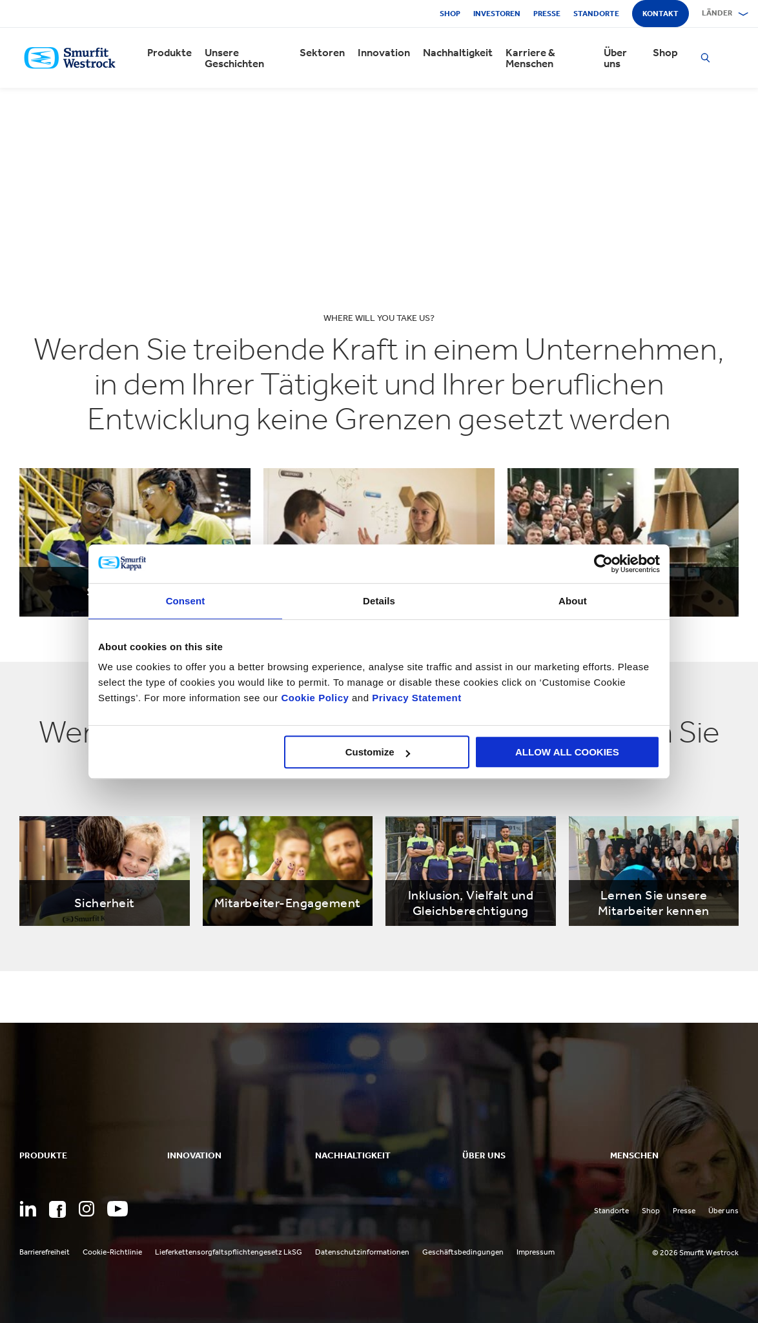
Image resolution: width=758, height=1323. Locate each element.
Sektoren (322, 52)
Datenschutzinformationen (362, 1251)
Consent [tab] (185, 600)
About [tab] (572, 600)
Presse (546, 13)
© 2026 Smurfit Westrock (695, 1252)
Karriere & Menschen (530, 58)
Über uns (615, 58)
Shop (450, 13)
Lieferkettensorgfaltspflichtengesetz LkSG (228, 1251)
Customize (377, 751)
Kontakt (660, 13)
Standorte (596, 13)
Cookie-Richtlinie (112, 1251)
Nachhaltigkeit (458, 52)
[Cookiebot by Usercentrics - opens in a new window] (603, 563)
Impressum (536, 1251)
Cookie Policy (315, 697)
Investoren (496, 13)
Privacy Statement (415, 697)
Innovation (384, 52)
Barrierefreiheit (44, 1251)
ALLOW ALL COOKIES (567, 751)
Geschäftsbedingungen (463, 1251)
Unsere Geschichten (234, 58)
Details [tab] (379, 600)
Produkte (169, 52)
